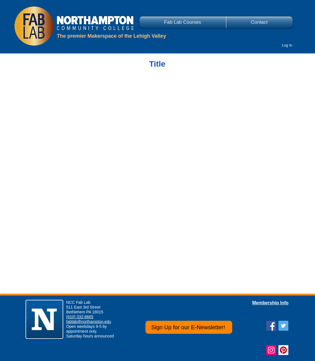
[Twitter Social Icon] (283, 326)
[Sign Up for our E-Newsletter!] (188, 327)
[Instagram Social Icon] (271, 350)
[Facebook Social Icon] (271, 326)
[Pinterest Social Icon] (283, 350)
